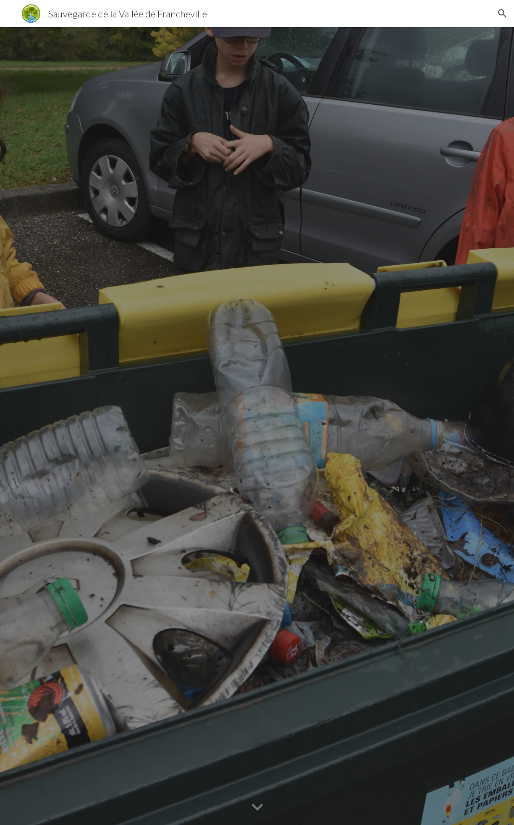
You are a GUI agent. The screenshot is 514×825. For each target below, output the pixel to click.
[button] (502, 13)
